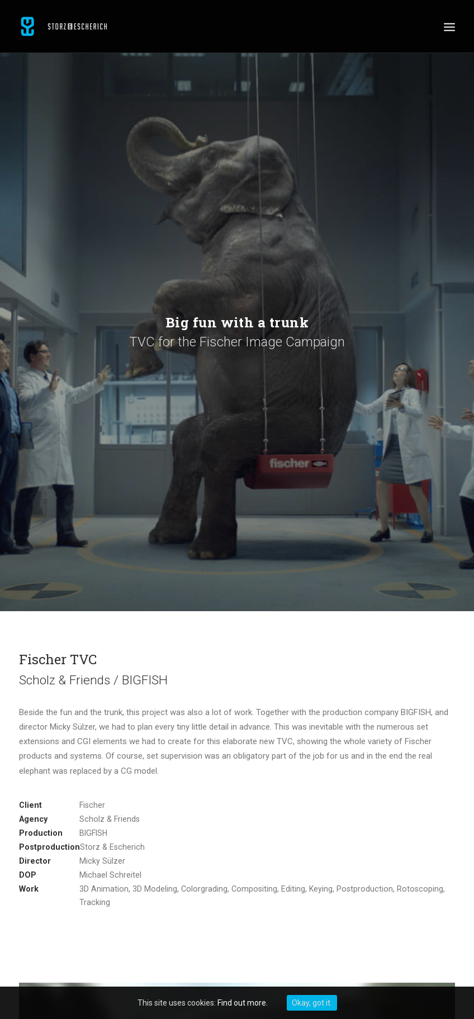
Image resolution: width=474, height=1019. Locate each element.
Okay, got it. (312, 1002)
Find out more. (242, 1002)
